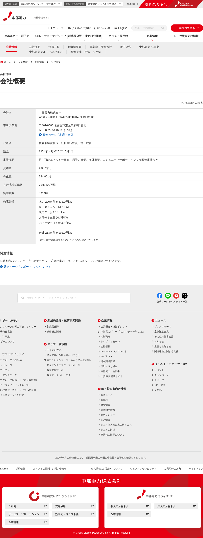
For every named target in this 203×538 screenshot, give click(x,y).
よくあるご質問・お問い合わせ (91, 28)
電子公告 (125, 46)
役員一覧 (53, 46)
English (122, 28)
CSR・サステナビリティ (50, 36)
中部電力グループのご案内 (45, 51)
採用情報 (20, 468)
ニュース (58, 28)
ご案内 (12, 506)
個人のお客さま (119, 506)
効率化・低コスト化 (67, 514)
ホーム (7, 62)
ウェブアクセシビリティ (143, 468)
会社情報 (11, 46)
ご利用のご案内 (172, 468)
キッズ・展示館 (118, 36)
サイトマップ (196, 468)
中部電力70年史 (149, 46)
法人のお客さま (166, 506)
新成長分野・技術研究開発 (84, 36)
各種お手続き (187, 28)
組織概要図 (74, 46)
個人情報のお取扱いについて (106, 468)
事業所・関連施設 (101, 46)
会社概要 (34, 46)
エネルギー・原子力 (16, 36)
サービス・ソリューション (23, 514)
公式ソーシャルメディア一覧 (172, 301)
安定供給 (60, 506)
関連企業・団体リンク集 (86, 51)
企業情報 (152, 36)
